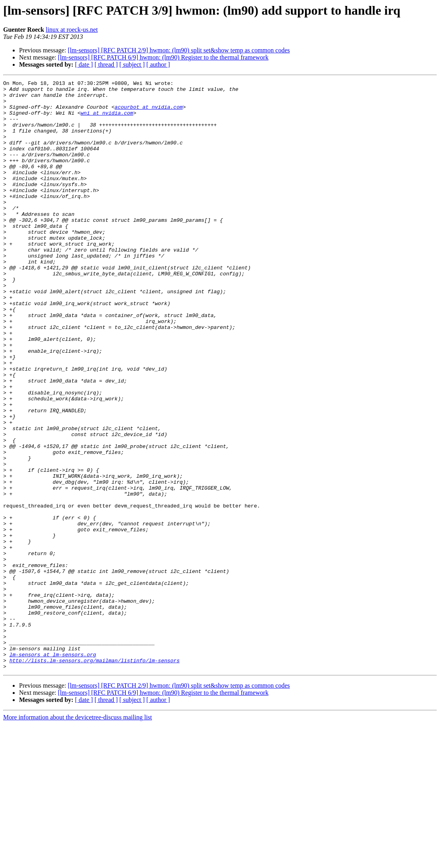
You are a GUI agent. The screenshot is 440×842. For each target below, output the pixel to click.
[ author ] (158, 64)
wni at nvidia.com (107, 119)
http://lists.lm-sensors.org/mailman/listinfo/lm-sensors (95, 776)
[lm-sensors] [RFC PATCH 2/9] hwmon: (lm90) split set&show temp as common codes (179, 50)
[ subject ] (132, 64)
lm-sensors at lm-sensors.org (53, 769)
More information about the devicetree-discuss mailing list (77, 835)
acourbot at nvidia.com (149, 112)
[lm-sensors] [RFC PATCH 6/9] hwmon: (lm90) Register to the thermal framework (163, 57)
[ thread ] (106, 64)
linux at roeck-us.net (72, 29)
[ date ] (84, 64)
